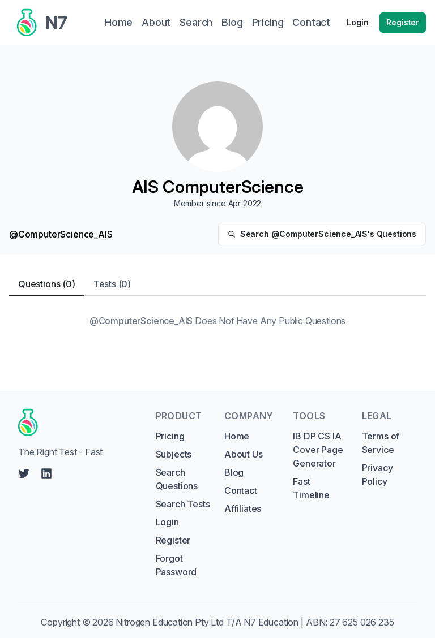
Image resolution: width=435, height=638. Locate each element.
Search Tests (183, 504)
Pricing (170, 436)
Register (402, 22)
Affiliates (242, 508)
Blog (234, 472)
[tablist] (217, 284)
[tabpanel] (217, 321)
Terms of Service (381, 442)
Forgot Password (176, 565)
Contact (240, 490)
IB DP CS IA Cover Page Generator (318, 449)
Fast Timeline (311, 488)
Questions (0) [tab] (46, 284)
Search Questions (177, 479)
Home (236, 436)
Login (357, 22)
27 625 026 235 (362, 622)
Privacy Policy (377, 474)
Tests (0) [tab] (112, 284)
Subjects (174, 454)
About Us (243, 454)
